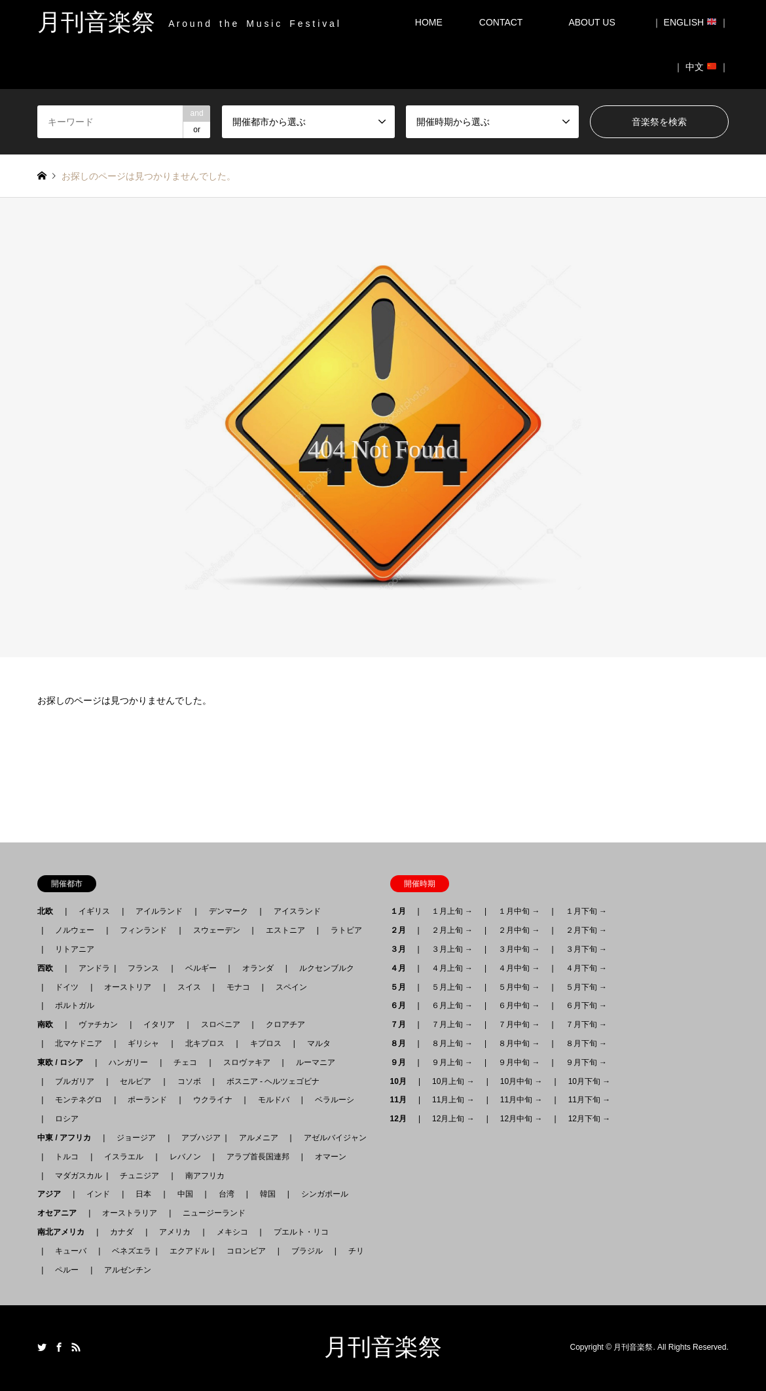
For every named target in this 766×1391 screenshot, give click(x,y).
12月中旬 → (521, 1118)
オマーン (330, 1156)
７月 (402, 1024)
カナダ (121, 1232)
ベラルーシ (334, 1099)
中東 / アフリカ (68, 1137)
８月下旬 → (586, 1043)
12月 (402, 1118)
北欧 (49, 911)
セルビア (135, 1081)
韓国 (267, 1194)
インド (98, 1194)
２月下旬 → (586, 930)
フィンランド (143, 930)
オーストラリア (129, 1213)
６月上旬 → (452, 1005)
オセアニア (60, 1213)
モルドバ (273, 1099)
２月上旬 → (452, 930)
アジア (53, 1194)
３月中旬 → (518, 949)
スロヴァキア (246, 1062)
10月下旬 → (589, 1081)
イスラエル (123, 1156)
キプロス (265, 1043)
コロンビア (246, 1251)
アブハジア (197, 1137)
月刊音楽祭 (383, 1347)
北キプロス (204, 1043)
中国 (185, 1194)
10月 (402, 1081)
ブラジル (307, 1251)
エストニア (285, 930)
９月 (402, 1062)
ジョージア (136, 1137)
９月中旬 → (518, 1062)
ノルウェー (74, 930)
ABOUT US (596, 22)
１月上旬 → (452, 911)
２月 (402, 930)
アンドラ (90, 968)
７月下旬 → (586, 1024)
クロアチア (285, 1024)
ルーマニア (315, 1062)
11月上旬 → (453, 1099)
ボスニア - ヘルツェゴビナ (273, 1081)
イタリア (159, 1024)
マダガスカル (74, 1175)
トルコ (66, 1156)
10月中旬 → (521, 1081)
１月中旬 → (518, 911)
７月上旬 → (452, 1024)
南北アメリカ (64, 1232)
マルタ (318, 1043)
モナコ (238, 987)
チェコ (185, 1062)
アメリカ (174, 1232)
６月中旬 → (518, 1005)
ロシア (66, 1118)
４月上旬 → (452, 968)
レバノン (185, 1156)
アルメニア (258, 1137)
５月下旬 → (586, 987)
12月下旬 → (589, 1118)
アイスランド (293, 911)
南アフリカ (204, 1175)
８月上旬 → (452, 1043)
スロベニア (220, 1024)
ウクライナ (212, 1099)
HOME (429, 22)
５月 (402, 987)
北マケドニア (78, 1043)
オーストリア (127, 987)
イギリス (94, 911)
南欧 (49, 1024)
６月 (402, 1005)
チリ (356, 1251)
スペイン (291, 987)
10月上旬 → (453, 1081)
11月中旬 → (521, 1099)
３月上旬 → (452, 949)
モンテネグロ (78, 1099)
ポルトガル (74, 1005)
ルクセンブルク (326, 968)
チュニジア (139, 1175)
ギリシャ (143, 1043)
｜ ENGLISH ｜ (690, 22)
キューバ (70, 1251)
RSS (76, 1347)
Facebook (59, 1347)
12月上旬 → (453, 1118)
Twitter (41, 1347)
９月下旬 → (586, 1062)
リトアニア (74, 949)
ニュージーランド (214, 1213)
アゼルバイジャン (335, 1137)
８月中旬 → (518, 1043)
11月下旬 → (589, 1099)
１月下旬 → (586, 911)
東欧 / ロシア (64, 1062)
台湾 (226, 1194)
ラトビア (346, 930)
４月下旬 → (586, 968)
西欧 (49, 968)
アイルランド (159, 911)
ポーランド (147, 1099)
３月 (402, 949)
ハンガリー (128, 1062)
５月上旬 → (452, 987)
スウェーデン (216, 930)
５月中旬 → (518, 987)
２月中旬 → (518, 930)
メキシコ (232, 1232)
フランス (143, 968)
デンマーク (228, 911)
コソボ (189, 1081)
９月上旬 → (452, 1062)
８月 (402, 1043)
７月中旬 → (518, 1024)
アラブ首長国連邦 (258, 1156)
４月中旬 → (518, 968)
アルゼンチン (123, 1269)
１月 (402, 911)
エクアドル (185, 1251)
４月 (402, 968)
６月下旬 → (586, 1005)
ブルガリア (74, 1081)
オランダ (258, 968)
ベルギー (201, 968)
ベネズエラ (127, 1251)
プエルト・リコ (301, 1232)
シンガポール (324, 1194)
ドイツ (66, 987)
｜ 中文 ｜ (701, 67)
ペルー (66, 1269)
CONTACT (501, 22)
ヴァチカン (98, 1024)
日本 (143, 1194)
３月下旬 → (586, 949)
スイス (189, 987)
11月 (402, 1099)
